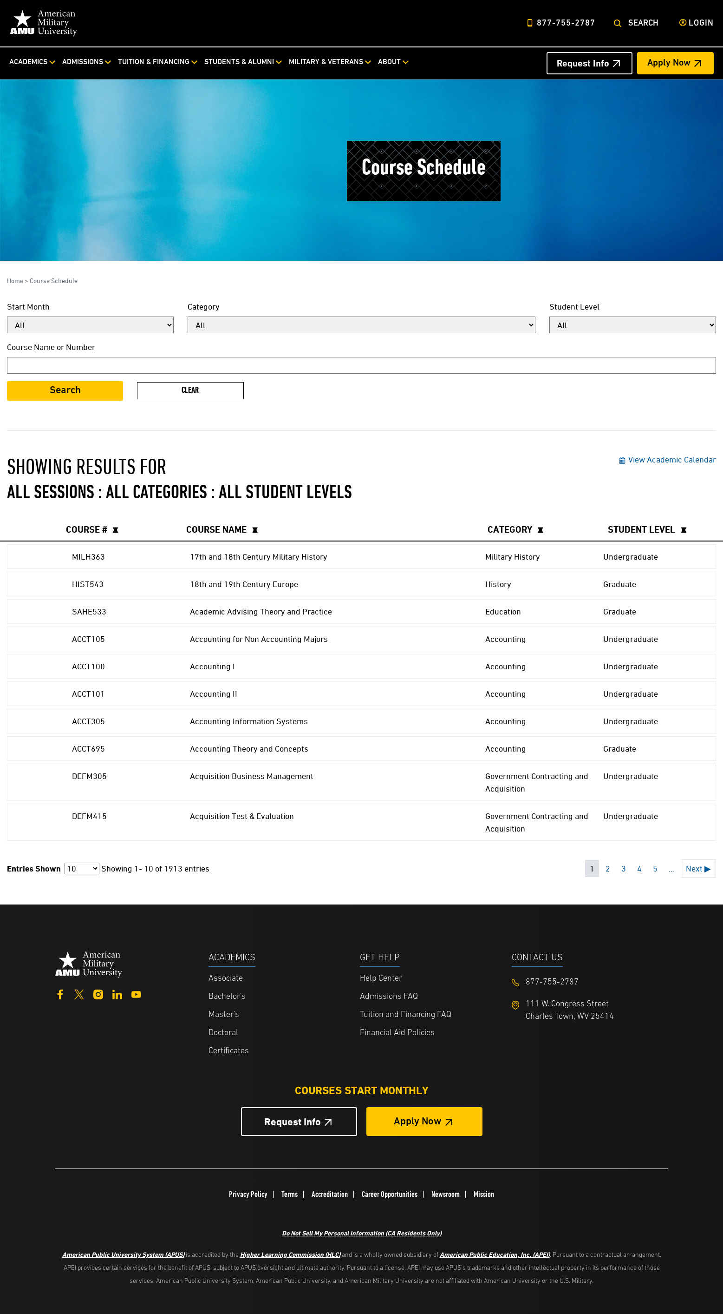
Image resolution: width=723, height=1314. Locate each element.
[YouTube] (136, 993)
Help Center (381, 978)
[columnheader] (120, 529)
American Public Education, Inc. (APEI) (495, 1254)
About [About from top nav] (389, 62)
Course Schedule (54, 280)
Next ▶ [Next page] (698, 868)
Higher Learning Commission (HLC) (290, 1254)
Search (643, 23)
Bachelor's (227, 996)
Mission (484, 1194)
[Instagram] (98, 993)
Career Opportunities (389, 1194)
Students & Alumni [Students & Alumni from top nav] (239, 62)
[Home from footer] (89, 963)
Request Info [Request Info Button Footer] (292, 1122)
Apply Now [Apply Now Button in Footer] (418, 1121)
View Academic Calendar (667, 459)
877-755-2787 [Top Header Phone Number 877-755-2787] (566, 23)
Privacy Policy (248, 1194)
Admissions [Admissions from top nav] (82, 62)
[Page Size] (82, 868)
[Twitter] (79, 993)
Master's (223, 1014)
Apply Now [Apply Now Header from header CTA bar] (668, 63)
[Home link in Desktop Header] (43, 23)
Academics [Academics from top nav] (28, 62)
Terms (289, 1194)
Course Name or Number (51, 347)
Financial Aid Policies (397, 1033)
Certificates (228, 1051)
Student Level (574, 306)
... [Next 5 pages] (671, 868)
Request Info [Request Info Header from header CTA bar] (583, 63)
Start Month (28, 306)
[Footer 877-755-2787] (588, 982)
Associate (225, 978)
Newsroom (445, 1194)
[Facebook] (60, 993)
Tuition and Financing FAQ (405, 1014)
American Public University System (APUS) (123, 1254)
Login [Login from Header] (701, 23)
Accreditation (330, 1194)
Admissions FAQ (389, 996)
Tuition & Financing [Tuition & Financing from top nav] (153, 62)
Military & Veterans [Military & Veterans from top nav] (326, 62)
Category (204, 306)
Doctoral (223, 1033)
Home (15, 280)
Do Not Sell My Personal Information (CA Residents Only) (362, 1233)
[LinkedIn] (117, 993)
